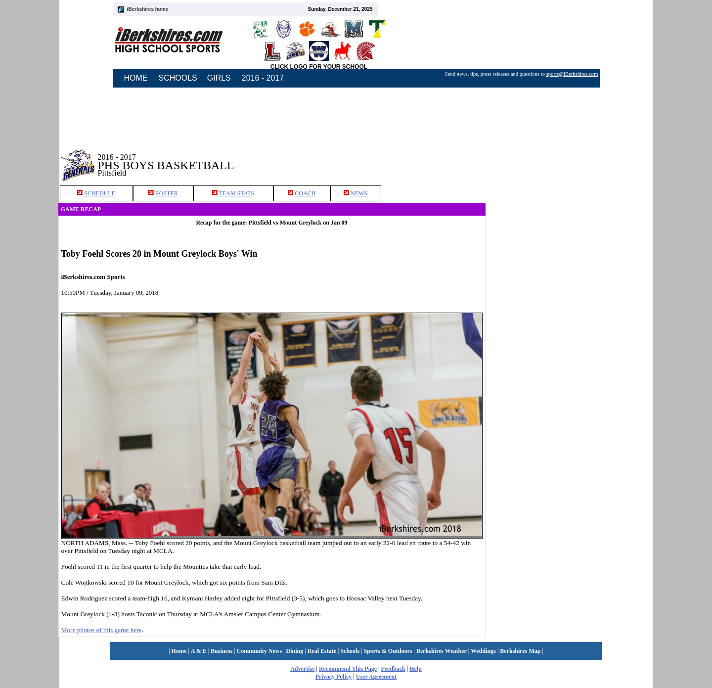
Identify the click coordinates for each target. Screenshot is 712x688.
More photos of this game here (101, 630)
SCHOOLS (178, 78)
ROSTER (166, 193)
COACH (305, 193)
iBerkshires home (148, 9)
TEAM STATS (236, 193)
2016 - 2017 (263, 78)
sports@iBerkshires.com (572, 74)
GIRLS (219, 78)
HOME (136, 78)
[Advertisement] (569, 158)
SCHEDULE (99, 193)
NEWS (359, 193)
